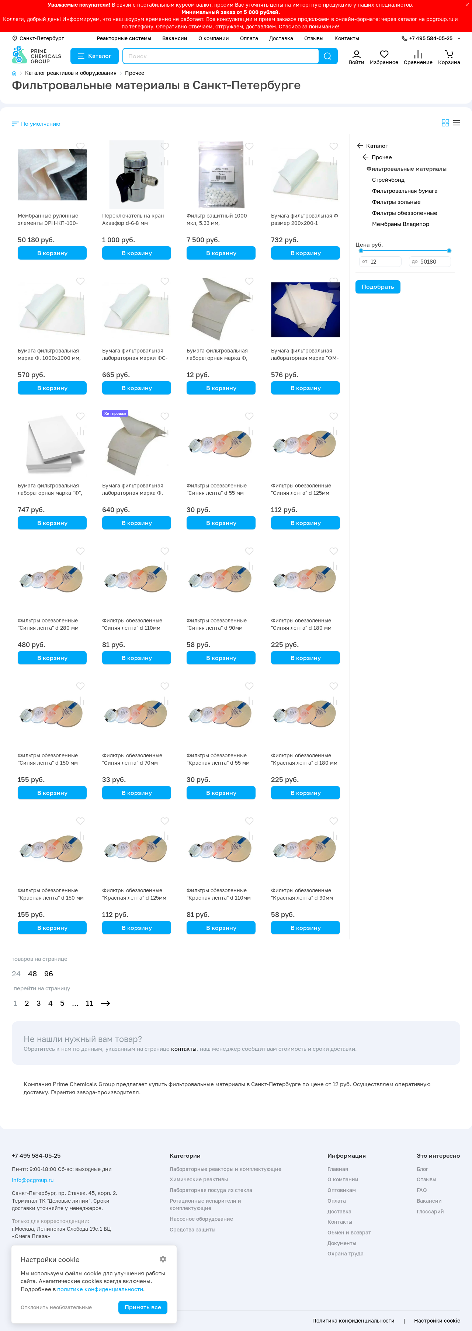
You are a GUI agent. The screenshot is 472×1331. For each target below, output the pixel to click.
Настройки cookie (437, 1321)
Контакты (346, 38)
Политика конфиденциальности (353, 1321)
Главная (337, 1169)
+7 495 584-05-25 (430, 38)
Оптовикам (341, 1190)
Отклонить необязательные (56, 1307)
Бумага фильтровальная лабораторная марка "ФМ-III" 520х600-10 (305, 357)
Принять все (143, 1307)
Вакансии (174, 38)
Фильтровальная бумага (404, 190)
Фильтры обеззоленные (404, 212)
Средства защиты (192, 1229)
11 (89, 1003)
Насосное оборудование (201, 1219)
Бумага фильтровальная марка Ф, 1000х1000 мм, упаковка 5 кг (49, 357)
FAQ (422, 1190)
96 (48, 973)
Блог (422, 1169)
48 (32, 973)
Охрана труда (345, 1253)
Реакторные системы (124, 38)
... (75, 1003)
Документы (341, 1243)
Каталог (94, 55)
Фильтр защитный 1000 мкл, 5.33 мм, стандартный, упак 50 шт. (219, 222)
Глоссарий (430, 1211)
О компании (213, 38)
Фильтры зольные (396, 201)
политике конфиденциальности (100, 1289)
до (415, 261)
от (364, 261)
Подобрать (378, 286)
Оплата (249, 38)
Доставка (281, 38)
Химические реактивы (199, 1179)
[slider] (361, 250)
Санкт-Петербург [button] (38, 38)
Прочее (382, 157)
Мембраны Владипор (400, 223)
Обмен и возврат (349, 1232)
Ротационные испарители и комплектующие (205, 1204)
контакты (184, 1048)
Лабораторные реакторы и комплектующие (225, 1169)
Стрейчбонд (388, 179)
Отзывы (313, 38)
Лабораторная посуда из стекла (211, 1190)
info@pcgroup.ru (32, 1180)
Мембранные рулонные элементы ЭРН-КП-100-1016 (48, 222)
